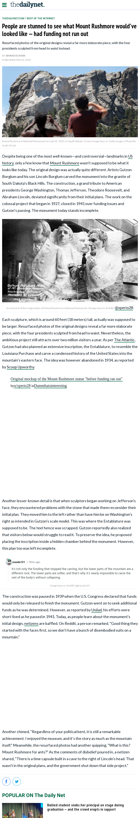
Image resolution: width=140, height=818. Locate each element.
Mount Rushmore (64, 163)
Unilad (96, 609)
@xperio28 (124, 307)
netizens (31, 623)
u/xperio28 (22, 386)
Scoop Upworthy (20, 367)
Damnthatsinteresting (50, 386)
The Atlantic (124, 339)
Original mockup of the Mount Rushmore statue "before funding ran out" (67, 379)
